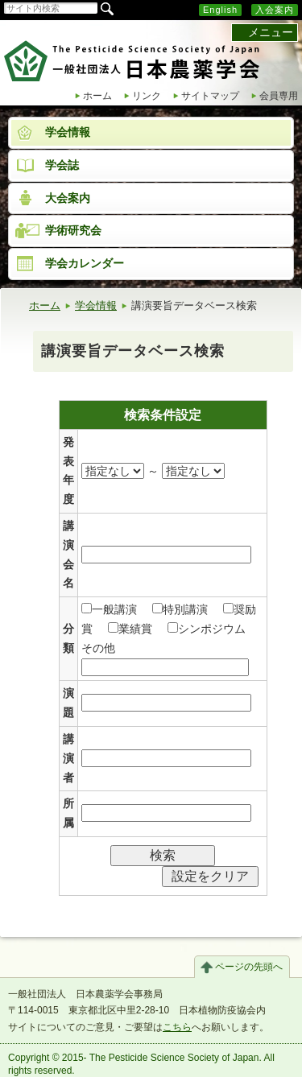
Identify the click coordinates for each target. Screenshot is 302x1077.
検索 (163, 855)
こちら (177, 1027)
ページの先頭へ (249, 966)
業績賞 (130, 628)
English (220, 9)
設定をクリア (210, 876)
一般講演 (109, 609)
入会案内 (274, 9)
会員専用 (278, 95)
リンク (146, 95)
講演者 (68, 758)
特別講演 (180, 609)
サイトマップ (210, 95)
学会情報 (96, 305)
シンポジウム (207, 628)
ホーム (97, 95)
